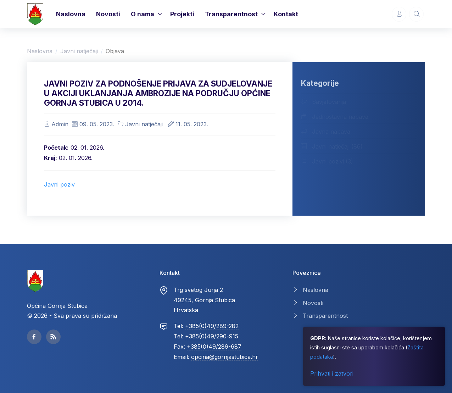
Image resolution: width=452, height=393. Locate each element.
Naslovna (70, 14)
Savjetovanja (323, 101)
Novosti (108, 14)
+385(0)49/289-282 (212, 326)
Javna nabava (325, 131)
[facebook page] (34, 337)
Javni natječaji (79, 51)
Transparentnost (231, 14)
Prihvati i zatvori (331, 373)
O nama (142, 14)
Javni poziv (59, 184)
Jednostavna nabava (334, 116)
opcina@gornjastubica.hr (224, 356)
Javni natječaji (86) (332, 146)
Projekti (182, 14)
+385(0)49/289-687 (214, 346)
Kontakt (286, 14)
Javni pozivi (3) (327, 161)
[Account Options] (399, 14)
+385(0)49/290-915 (211, 336)
